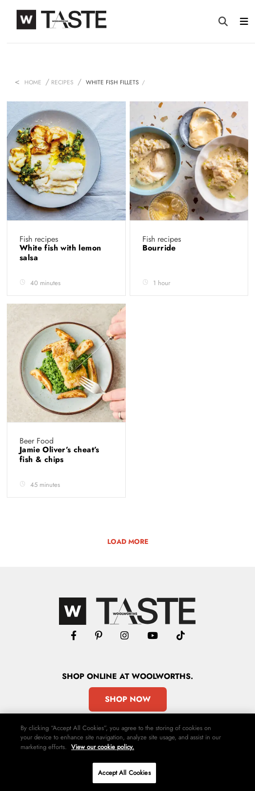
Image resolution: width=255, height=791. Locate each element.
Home (32, 82)
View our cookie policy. (102, 747)
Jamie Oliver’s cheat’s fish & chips (59, 454)
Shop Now (128, 699)
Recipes (62, 82)
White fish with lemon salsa (60, 252)
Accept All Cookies (124, 772)
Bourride (160, 247)
